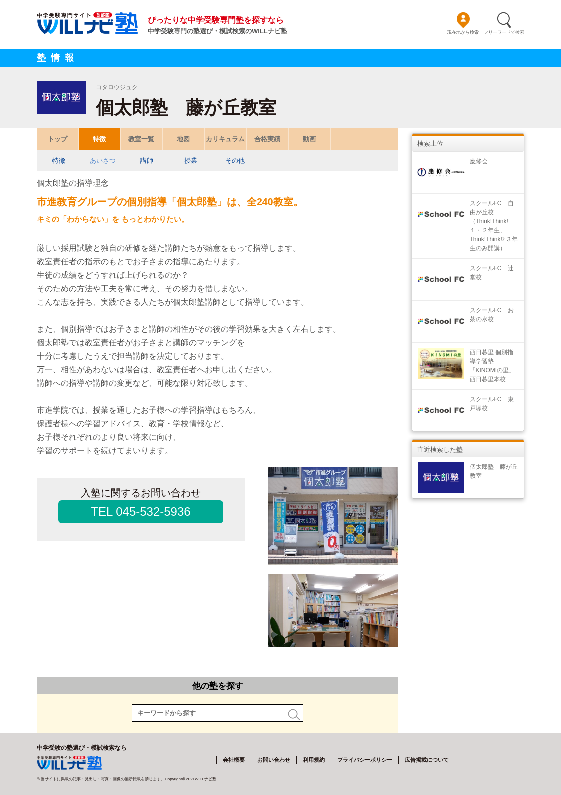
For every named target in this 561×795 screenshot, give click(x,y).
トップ (57, 139)
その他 (235, 160)
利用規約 (314, 760)
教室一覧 (141, 139)
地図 (183, 139)
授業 (190, 160)
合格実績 (267, 139)
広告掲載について (427, 760)
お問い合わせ (273, 760)
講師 (146, 160)
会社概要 (234, 760)
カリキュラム (225, 139)
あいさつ (103, 160)
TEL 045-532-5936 (140, 511)
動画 (309, 139)
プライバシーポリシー (364, 760)
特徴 (99, 139)
